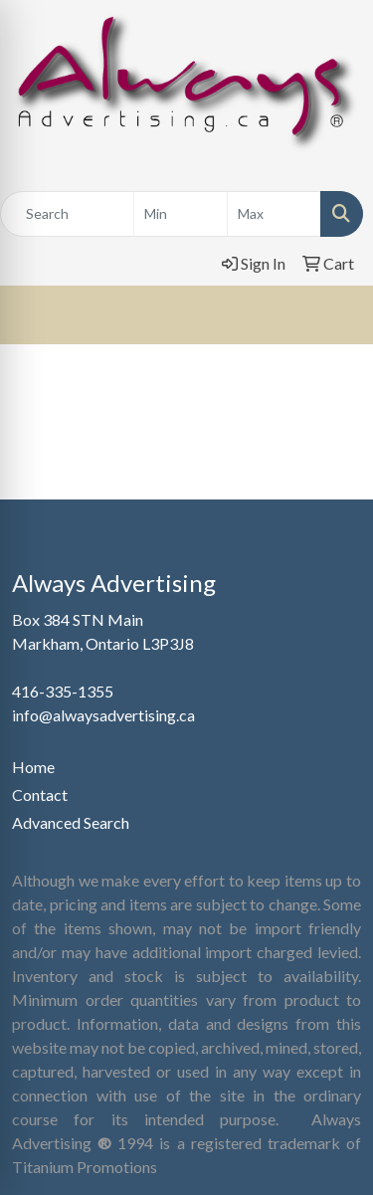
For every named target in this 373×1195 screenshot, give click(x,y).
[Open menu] (333, 314)
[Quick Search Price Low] (180, 214)
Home (33, 766)
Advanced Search (70, 822)
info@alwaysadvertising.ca (103, 714)
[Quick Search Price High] (274, 214)
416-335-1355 (62, 691)
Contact (40, 794)
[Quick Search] (67, 214)
